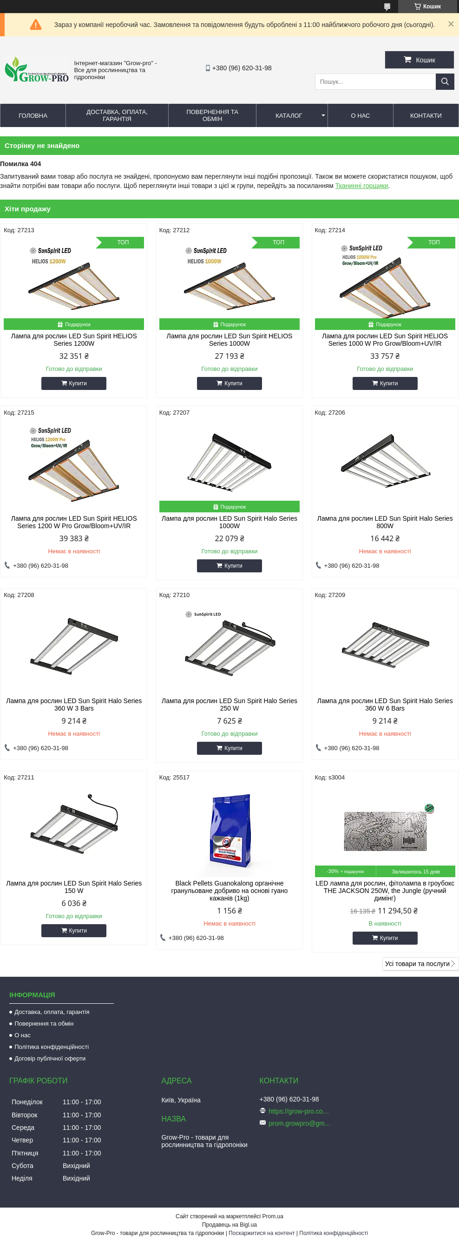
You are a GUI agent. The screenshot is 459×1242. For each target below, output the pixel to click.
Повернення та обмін (212, 115)
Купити (78, 383)
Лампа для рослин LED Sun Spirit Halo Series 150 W (74, 886)
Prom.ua (272, 1216)
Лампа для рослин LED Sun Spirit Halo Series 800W (385, 522)
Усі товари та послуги (417, 963)
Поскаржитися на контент (262, 1233)
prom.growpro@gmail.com (301, 1123)
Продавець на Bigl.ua (229, 1225)
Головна (33, 115)
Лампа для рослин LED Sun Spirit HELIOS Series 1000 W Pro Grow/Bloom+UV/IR (385, 339)
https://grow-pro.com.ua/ (301, 1111)
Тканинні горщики (361, 185)
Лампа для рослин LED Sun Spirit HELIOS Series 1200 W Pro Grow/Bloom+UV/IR (74, 522)
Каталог (288, 115)
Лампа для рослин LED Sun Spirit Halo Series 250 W (229, 704)
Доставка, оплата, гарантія (117, 115)
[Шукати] (445, 82)
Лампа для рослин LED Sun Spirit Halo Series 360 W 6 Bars (385, 704)
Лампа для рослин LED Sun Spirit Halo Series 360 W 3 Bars (74, 704)
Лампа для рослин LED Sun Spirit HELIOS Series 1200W (74, 339)
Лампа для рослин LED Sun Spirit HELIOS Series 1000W (230, 339)
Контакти (426, 115)
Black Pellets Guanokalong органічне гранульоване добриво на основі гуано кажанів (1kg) (229, 890)
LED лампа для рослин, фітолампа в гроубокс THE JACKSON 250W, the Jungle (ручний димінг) (384, 890)
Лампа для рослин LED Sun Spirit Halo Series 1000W (229, 522)
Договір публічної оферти (49, 1058)
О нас (360, 115)
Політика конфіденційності (51, 1046)
